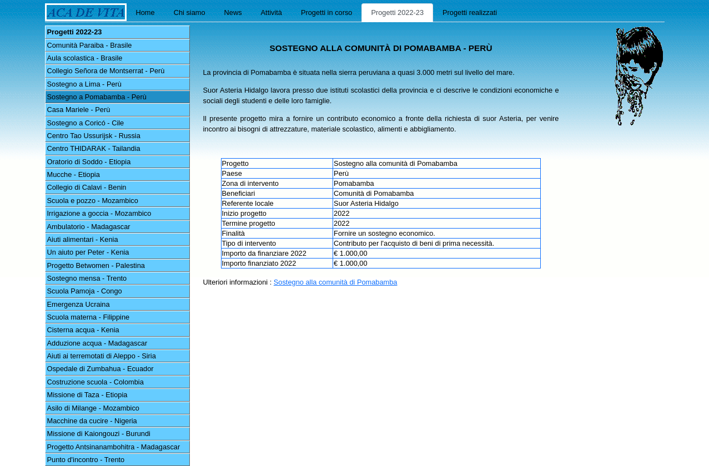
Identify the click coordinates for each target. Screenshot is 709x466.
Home (145, 12)
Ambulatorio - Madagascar (88, 226)
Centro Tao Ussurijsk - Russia (93, 135)
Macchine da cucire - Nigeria (92, 421)
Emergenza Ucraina (78, 304)
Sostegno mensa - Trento (87, 278)
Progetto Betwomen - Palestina (96, 265)
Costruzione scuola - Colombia (95, 382)
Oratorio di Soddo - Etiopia (89, 162)
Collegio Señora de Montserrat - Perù (106, 71)
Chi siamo (189, 12)
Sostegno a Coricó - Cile (85, 123)
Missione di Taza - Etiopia (87, 395)
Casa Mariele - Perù (78, 109)
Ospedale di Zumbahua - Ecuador (100, 368)
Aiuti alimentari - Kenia (82, 239)
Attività (271, 12)
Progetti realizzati (470, 12)
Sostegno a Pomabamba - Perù (97, 97)
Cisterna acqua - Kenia (83, 330)
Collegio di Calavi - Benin (87, 187)
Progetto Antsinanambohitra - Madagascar (113, 447)
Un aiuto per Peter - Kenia (88, 252)
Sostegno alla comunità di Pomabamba (336, 282)
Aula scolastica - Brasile (85, 58)
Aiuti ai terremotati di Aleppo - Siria (101, 356)
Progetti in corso (326, 12)
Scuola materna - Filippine (88, 317)
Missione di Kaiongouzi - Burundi (98, 433)
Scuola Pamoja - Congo (84, 291)
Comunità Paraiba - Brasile (89, 45)
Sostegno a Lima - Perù (84, 84)
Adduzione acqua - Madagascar (97, 343)
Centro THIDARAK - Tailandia (93, 148)
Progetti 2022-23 (397, 12)
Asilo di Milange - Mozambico (93, 408)
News (233, 12)
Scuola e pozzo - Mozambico (92, 200)
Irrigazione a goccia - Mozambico (99, 213)
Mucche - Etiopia (73, 174)
